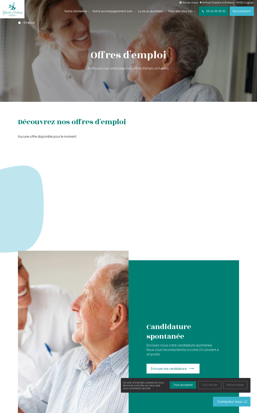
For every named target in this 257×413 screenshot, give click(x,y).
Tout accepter (183, 385)
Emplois (29, 22)
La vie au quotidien (150, 11)
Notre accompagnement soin (112, 11)
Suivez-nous (189, 2)
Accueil (19, 22)
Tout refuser (210, 385)
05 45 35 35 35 (213, 11)
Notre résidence (76, 11)
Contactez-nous (232, 401)
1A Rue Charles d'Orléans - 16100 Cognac (227, 2)
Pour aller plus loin (181, 11)
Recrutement (242, 11)
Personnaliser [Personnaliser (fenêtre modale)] (235, 385)
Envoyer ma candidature (169, 368)
